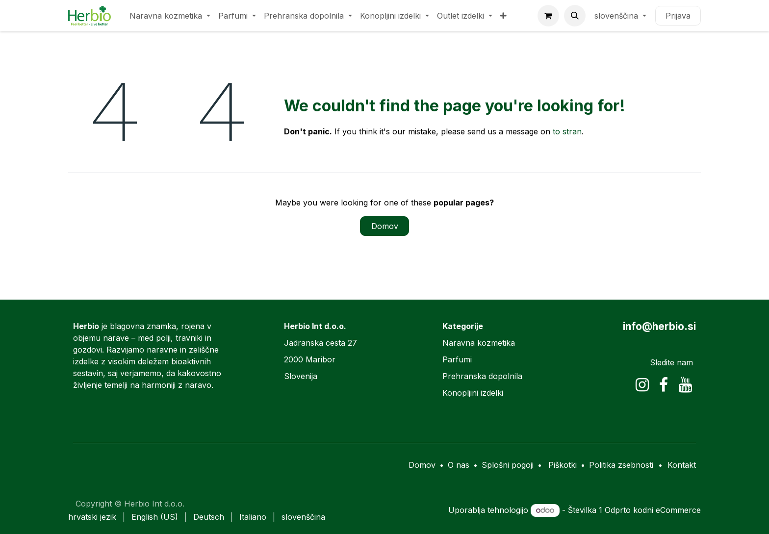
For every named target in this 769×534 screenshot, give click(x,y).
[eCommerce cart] (548, 15)
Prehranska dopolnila (482, 376)
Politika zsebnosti (621, 465)
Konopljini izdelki (472, 393)
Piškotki (562, 465)
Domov (384, 226)
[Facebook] (663, 385)
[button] (575, 15)
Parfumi (457, 359)
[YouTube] (685, 385)
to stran (567, 131)
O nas (458, 465)
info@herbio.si (659, 326)
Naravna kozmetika (478, 343)
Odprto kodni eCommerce (653, 510)
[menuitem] (170, 15)
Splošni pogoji (508, 465)
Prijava (678, 16)
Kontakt (681, 465)
